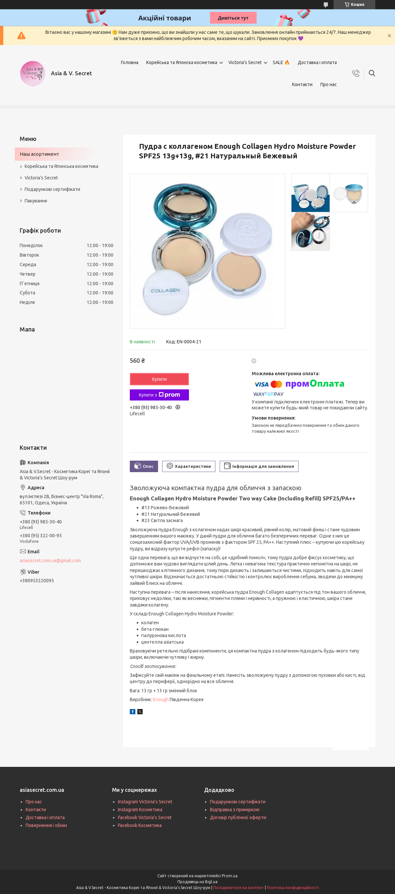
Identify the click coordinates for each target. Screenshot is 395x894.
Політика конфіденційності (293, 887)
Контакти (302, 84)
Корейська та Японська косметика (61, 166)
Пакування (36, 200)
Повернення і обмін (46, 825)
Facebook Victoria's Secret (145, 817)
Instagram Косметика (140, 809)
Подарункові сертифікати (52, 189)
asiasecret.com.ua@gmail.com (50, 560)
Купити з (159, 395)
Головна (129, 62)
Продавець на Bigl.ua (197, 882)
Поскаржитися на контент (238, 887)
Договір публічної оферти (238, 817)
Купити (159, 379)
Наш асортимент (39, 154)
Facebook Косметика (140, 825)
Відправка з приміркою (235, 809)
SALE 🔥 (281, 62)
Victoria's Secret (245, 62)
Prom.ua (230, 876)
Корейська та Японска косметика (181, 62)
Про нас (328, 84)
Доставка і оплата (317, 62)
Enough (161, 699)
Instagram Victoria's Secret (145, 801)
